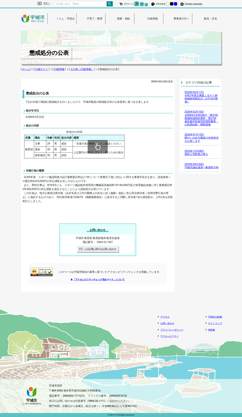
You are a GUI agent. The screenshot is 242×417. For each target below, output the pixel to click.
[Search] (80, 3)
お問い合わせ (167, 323)
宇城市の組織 (215, 317)
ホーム (26, 69)
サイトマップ (215, 323)
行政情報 (59, 69)
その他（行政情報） (82, 69)
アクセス (165, 317)
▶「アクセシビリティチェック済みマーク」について (98, 279)
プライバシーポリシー (171, 329)
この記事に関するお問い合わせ (97, 249)
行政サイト (41, 69)
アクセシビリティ (169, 336)
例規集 (211, 329)
